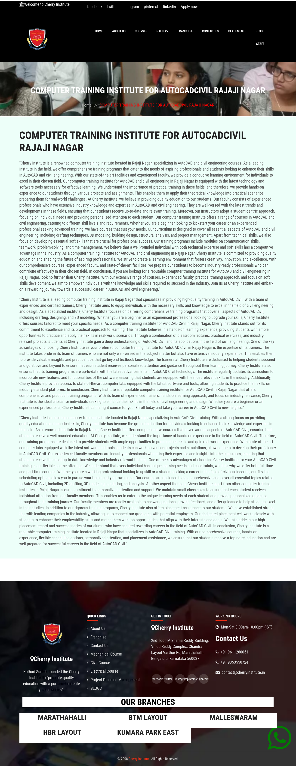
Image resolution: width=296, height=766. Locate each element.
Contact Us (210, 31)
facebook (94, 6)
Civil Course (98, 662)
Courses (141, 31)
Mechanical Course (104, 654)
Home (99, 31)
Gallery (163, 31)
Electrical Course (102, 671)
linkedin (169, 6)
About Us (119, 31)
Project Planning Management (113, 679)
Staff (260, 44)
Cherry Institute (139, 759)
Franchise (185, 31)
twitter (112, 6)
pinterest (151, 6)
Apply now (189, 6)
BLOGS (260, 31)
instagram (131, 6)
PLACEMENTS (237, 31)
